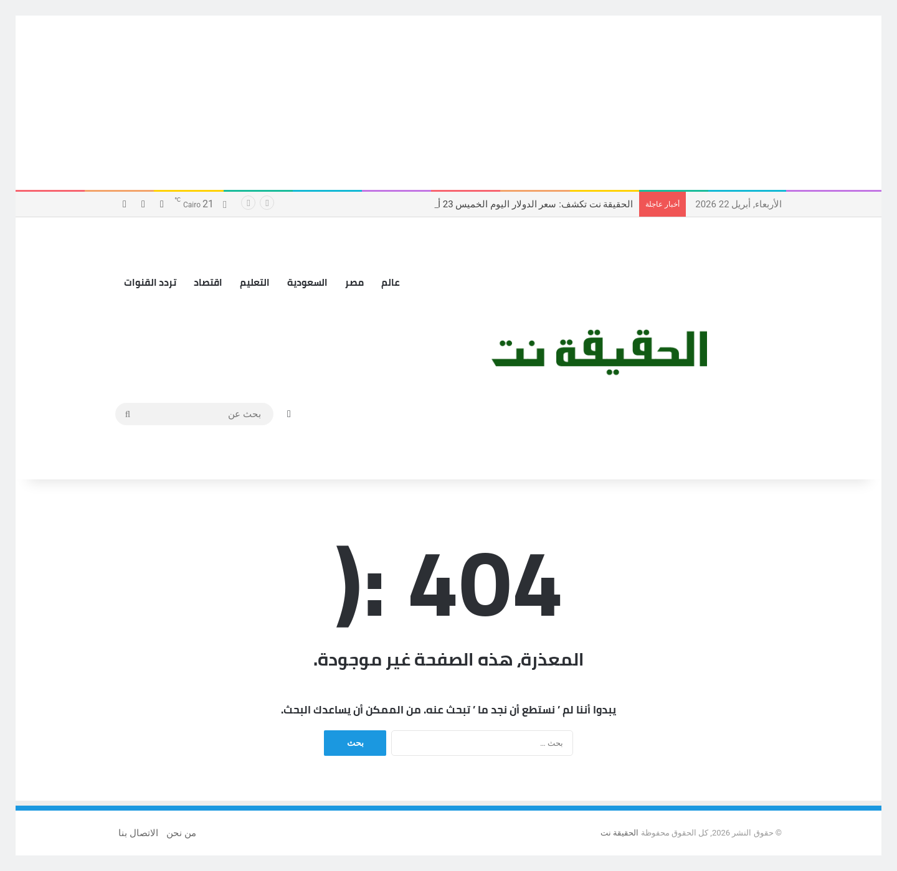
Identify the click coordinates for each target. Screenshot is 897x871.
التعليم (255, 282)
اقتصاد (208, 282)
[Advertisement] (448, 103)
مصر (354, 282)
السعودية (307, 282)
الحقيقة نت (619, 832)
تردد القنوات (150, 282)
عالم (390, 282)
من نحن (181, 833)
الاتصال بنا (138, 833)
